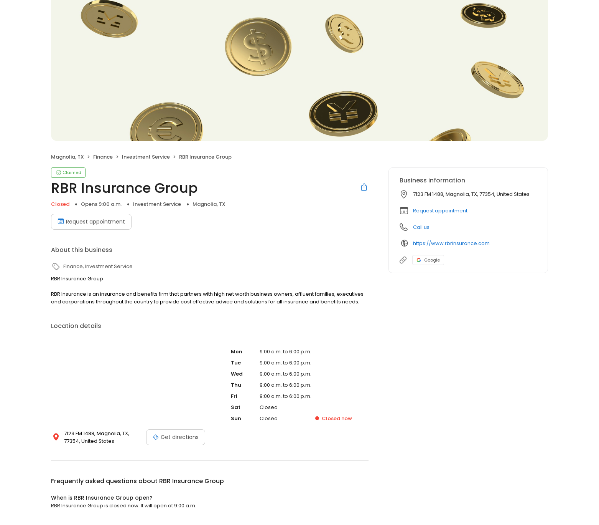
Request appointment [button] (440, 210)
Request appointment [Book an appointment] (91, 221)
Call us (421, 227)
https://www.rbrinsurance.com (451, 243)
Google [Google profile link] (428, 260)
